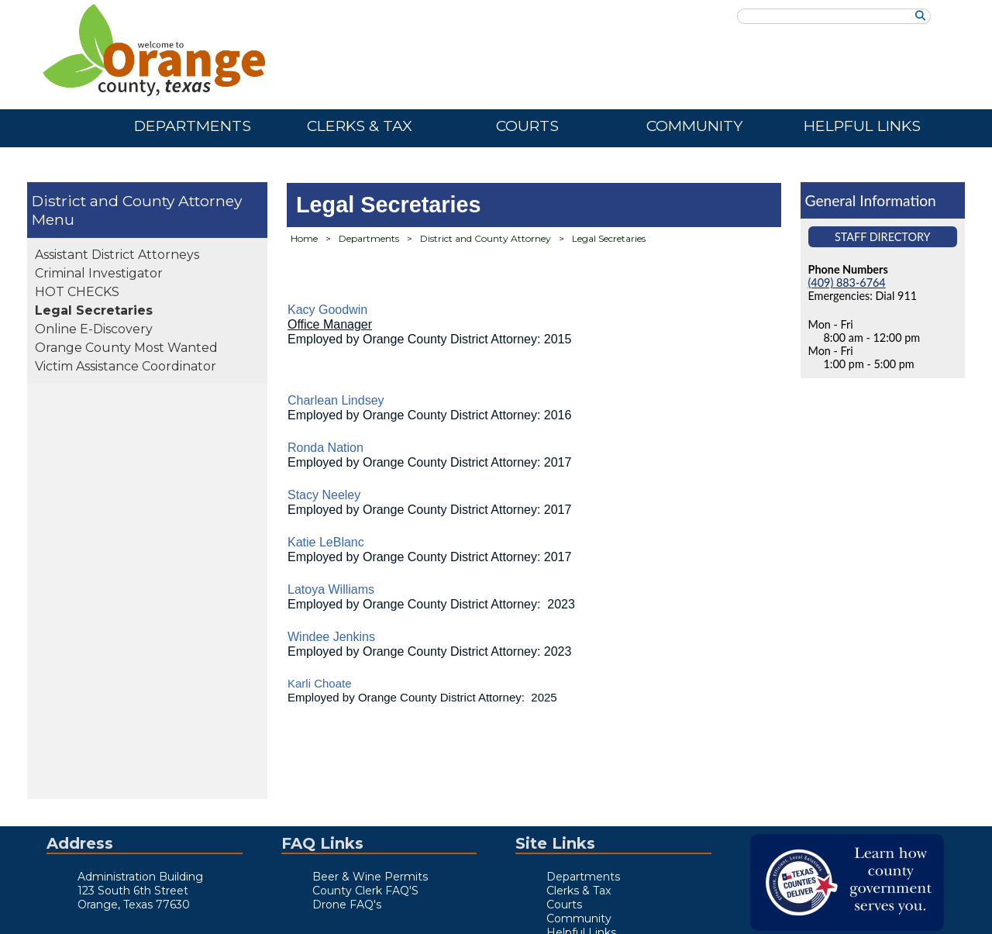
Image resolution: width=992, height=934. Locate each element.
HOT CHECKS (77, 291)
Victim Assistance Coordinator (125, 366)
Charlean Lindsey (336, 400)
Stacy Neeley (324, 494)
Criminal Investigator (99, 273)
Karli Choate (320, 683)
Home (304, 238)
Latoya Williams (331, 589)
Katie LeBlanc (326, 542)
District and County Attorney (137, 200)
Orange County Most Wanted (126, 347)
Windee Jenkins (331, 636)
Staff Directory (883, 236)
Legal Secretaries (94, 310)
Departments (369, 238)
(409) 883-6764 (847, 282)
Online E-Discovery (94, 329)
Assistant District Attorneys (117, 254)
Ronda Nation (325, 447)
